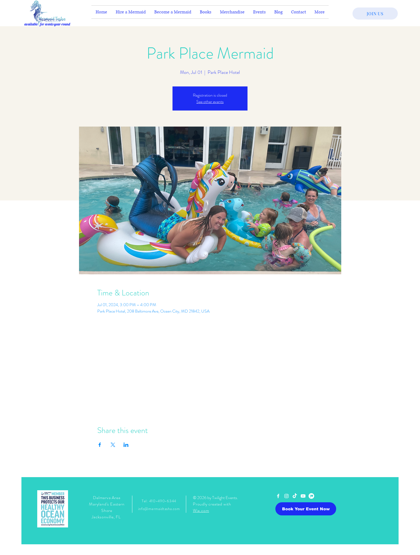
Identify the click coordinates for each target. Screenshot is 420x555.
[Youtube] (303, 496)
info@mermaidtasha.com (159, 508)
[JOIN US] (375, 13)
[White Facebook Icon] (278, 496)
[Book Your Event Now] (305, 508)
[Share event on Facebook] (99, 445)
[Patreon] (311, 496)
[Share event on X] (112, 445)
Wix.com (201, 510)
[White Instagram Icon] (286, 496)
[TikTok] (295, 496)
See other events (210, 101)
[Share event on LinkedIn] (126, 445)
